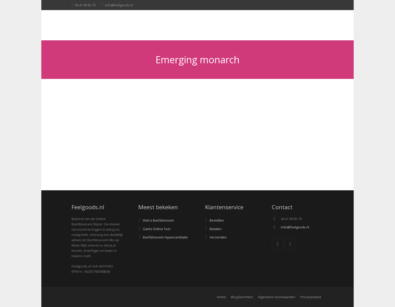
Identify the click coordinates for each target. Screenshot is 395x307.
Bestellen (217, 220)
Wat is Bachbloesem (158, 220)
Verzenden (218, 237)
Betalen (215, 229)
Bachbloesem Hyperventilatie (165, 237)
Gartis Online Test (156, 229)
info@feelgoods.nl (119, 5)
